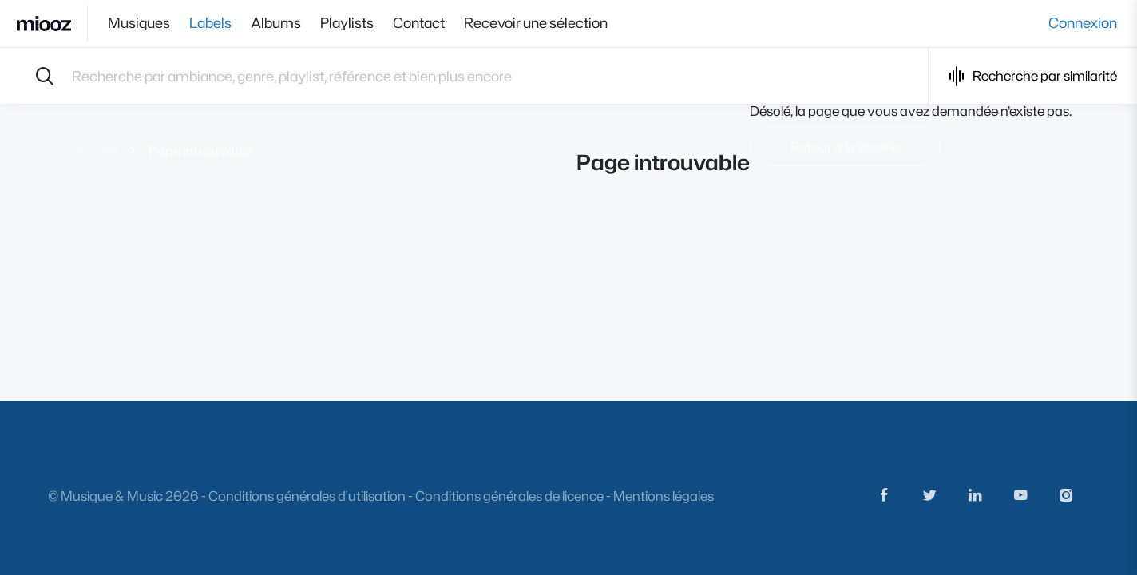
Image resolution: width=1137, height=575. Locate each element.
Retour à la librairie (845, 146)
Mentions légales (663, 495)
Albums (276, 23)
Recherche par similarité (1033, 76)
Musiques (139, 23)
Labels (210, 23)
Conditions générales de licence (509, 495)
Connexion (1082, 23)
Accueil (95, 150)
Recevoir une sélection (536, 23)
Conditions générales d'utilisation (307, 495)
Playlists (347, 23)
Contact (419, 23)
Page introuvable (200, 150)
